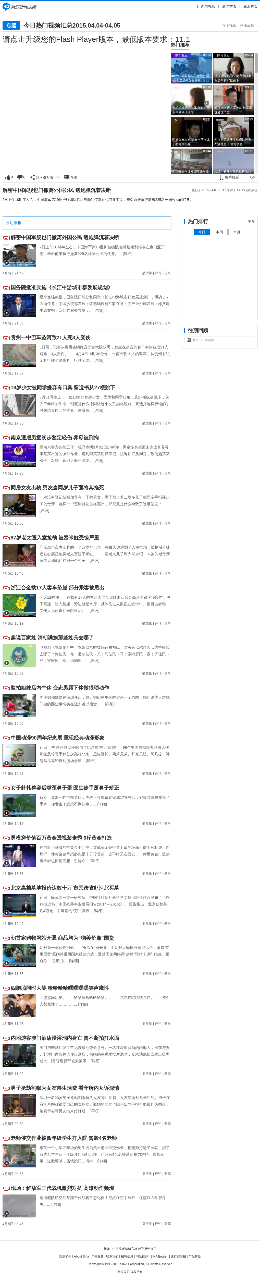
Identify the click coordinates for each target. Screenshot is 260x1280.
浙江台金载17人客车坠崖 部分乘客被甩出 (58, 587)
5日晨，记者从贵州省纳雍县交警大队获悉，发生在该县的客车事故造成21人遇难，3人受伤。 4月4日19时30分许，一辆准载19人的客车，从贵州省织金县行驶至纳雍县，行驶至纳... (105, 354)
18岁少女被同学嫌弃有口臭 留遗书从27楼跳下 (63, 387)
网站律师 (142, 1256)
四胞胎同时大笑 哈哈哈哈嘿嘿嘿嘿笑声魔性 (60, 988)
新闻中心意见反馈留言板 (120, 1249)
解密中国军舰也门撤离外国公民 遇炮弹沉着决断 (57, 190)
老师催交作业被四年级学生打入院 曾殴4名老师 (64, 1138)
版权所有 (136, 1272)
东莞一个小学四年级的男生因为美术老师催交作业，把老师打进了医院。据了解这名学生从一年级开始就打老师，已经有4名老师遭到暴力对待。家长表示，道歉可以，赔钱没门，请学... (105, 1154)
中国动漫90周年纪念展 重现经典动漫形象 (58, 738)
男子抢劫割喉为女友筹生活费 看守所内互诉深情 (65, 1088)
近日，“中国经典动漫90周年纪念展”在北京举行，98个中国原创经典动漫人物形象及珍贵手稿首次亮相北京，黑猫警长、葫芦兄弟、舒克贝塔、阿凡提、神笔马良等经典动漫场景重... (105, 754)
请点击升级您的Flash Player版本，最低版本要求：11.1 (96, 39)
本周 (219, 232)
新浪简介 (65, 1256)
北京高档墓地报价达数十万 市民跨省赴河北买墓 (65, 888)
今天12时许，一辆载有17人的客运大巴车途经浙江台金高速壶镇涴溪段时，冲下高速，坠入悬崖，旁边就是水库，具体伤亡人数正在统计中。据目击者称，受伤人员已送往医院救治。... (105, 604)
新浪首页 (250, 6)
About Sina (81, 1256)
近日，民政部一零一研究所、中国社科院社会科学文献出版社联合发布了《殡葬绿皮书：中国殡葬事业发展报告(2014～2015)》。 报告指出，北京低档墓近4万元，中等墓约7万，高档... (105, 904)
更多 (251, 221)
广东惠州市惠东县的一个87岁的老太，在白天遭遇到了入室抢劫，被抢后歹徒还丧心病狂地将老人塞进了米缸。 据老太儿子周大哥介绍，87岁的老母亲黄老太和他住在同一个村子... (105, 554)
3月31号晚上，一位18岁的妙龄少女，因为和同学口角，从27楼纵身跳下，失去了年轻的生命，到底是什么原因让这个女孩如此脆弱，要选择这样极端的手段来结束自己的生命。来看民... (105, 404)
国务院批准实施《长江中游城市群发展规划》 (62, 287)
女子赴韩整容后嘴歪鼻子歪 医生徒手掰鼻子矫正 (65, 788)
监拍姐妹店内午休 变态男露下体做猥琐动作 (60, 688)
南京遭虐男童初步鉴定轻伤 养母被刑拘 (55, 437)
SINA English (159, 1256)
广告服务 (97, 1256)
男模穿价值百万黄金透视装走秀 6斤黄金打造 (61, 838)
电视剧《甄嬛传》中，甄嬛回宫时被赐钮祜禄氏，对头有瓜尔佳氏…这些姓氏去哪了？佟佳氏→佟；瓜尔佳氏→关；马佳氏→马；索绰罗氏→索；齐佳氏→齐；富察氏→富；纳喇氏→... (105, 654)
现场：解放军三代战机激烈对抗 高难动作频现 (62, 1188)
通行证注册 (178, 1256)
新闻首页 (229, 6)
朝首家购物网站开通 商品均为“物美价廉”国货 (62, 938)
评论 (158, 273)
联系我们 (112, 1256)
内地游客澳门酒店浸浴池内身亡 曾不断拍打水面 (65, 1038)
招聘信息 (127, 1256)
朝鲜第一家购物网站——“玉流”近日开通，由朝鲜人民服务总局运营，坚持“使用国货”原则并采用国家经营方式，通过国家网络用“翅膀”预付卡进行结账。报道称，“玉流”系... (105, 954)
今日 (201, 232)
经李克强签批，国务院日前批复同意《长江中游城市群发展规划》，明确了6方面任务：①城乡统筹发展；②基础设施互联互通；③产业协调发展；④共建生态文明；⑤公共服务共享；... (105, 303)
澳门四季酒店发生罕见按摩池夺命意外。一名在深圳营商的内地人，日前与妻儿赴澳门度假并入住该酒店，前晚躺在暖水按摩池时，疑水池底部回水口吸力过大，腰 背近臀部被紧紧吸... (105, 1054)
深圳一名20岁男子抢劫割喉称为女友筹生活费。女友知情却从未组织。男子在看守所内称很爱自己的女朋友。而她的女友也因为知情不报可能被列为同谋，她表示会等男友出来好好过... (105, 1104)
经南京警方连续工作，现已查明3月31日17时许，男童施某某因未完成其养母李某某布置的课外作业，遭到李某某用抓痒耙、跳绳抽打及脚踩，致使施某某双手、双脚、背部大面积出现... (105, 454)
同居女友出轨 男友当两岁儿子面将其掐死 (57, 487)
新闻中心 (20, 6)
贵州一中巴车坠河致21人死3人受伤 (51, 337)
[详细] (127, 253)
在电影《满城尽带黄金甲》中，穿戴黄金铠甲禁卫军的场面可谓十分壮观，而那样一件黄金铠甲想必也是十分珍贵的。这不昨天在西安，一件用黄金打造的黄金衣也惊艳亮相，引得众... (105, 854)
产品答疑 (195, 1256)
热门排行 (198, 221)
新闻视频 (208, 6)
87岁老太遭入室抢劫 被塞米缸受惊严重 (55, 537)
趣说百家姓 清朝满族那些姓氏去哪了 (52, 638)
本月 (236, 232)
